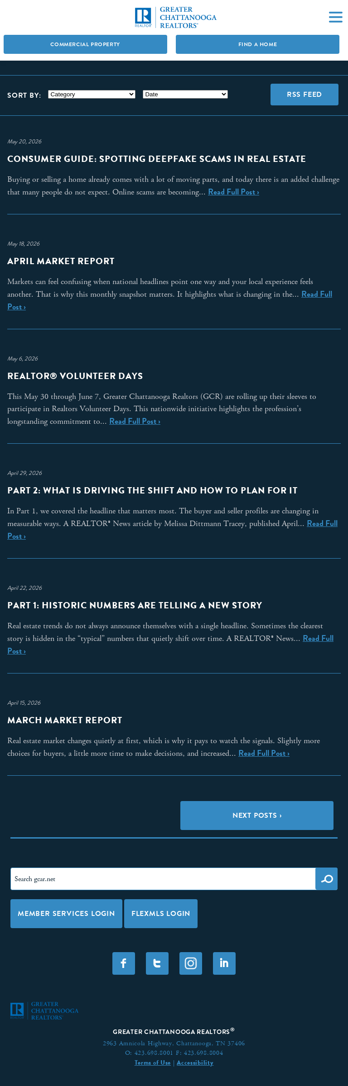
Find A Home (257, 44)
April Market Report (61, 261)
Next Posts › (257, 815)
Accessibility (195, 1062)
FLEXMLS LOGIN (160, 913)
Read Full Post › (233, 191)
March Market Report (64, 720)
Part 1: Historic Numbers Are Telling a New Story (134, 605)
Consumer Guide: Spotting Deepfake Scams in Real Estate (156, 159)
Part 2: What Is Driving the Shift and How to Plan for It (152, 490)
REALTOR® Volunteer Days (75, 376)
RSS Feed (304, 94)
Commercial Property (85, 44)
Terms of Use (153, 1062)
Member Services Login (66, 913)
